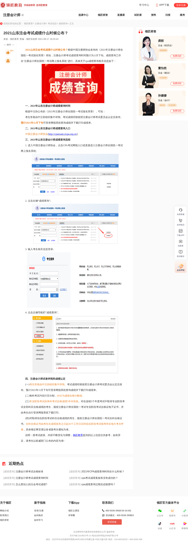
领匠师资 (103, 15)
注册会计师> (41, 23)
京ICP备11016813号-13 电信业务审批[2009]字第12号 (94, 535)
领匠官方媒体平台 (168, 502)
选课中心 (83, 15)
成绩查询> (64, 23)
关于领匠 (5, 502)
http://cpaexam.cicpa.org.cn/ (63, 134)
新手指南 (39, 502)
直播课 (121, 15)
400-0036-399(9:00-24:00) (118, 510)
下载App (73, 502)
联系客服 (112, 522)
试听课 (138, 15)
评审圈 (71, 515)
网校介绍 (4, 510)
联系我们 (4, 515)
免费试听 (177, 56)
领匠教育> (29, 23)
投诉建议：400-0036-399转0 (120, 515)
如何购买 (38, 515)
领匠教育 (78, 435)
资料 (153, 15)
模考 (182, 15)
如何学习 (38, 520)
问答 (167, 15)
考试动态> (53, 23)
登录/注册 (181, 5)
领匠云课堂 (73, 510)
